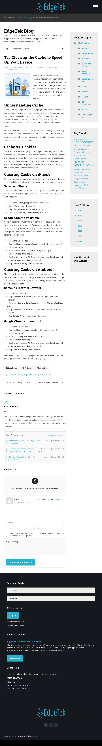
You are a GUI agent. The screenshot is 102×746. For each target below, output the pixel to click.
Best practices (86, 72)
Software (87, 175)
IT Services (77, 169)
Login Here (59, 499)
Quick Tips (81, 139)
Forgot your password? (16, 625)
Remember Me (16, 608)
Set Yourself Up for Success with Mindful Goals (21, 382)
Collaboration (78, 185)
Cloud (84, 86)
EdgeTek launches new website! (24, 641)
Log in (13, 615)
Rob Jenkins (30, 67)
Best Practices (81, 160)
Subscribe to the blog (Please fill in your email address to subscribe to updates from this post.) (37, 534)
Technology (87, 53)
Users (76, 139)
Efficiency (80, 176)
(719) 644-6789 (14, 678)
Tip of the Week (31, 374)
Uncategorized (88, 115)
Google (76, 179)
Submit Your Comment (20, 562)
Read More (15, 658)
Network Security (85, 169)
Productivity (80, 152)
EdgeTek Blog (10, 68)
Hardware (77, 172)
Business (86, 58)
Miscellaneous (87, 80)
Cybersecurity (78, 146)
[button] (63, 48)
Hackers (86, 146)
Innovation (85, 172)
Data (91, 165)
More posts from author (54, 435)
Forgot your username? (16, 621)
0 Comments (11, 69)
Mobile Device (16, 374)
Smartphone (46, 374)
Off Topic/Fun (86, 103)
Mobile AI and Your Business (50, 382)
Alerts (84, 109)
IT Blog (85, 96)
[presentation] (26, 549)
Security (86, 48)
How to (20, 68)
